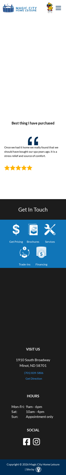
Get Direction (34, 378)
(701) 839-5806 (33, 372)
